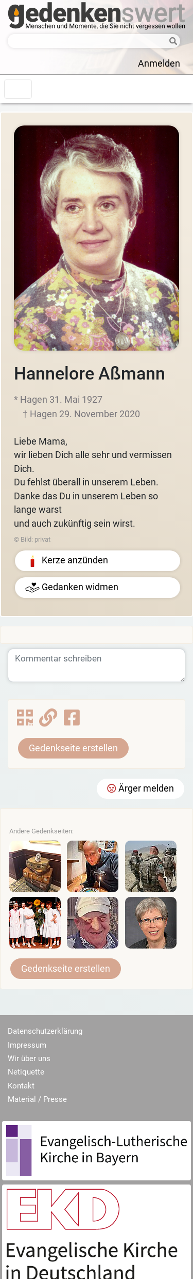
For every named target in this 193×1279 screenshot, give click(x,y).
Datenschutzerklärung (45, 1031)
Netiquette (26, 1072)
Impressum (27, 1045)
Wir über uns (29, 1058)
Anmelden (159, 63)
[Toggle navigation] (18, 89)
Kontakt (21, 1086)
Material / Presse (37, 1099)
